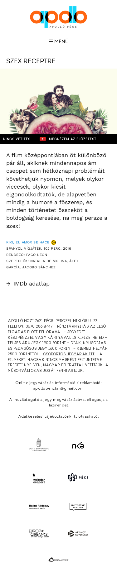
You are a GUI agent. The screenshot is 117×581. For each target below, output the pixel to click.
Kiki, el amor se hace (28, 242)
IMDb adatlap (28, 283)
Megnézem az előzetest (68, 139)
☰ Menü (59, 42)
